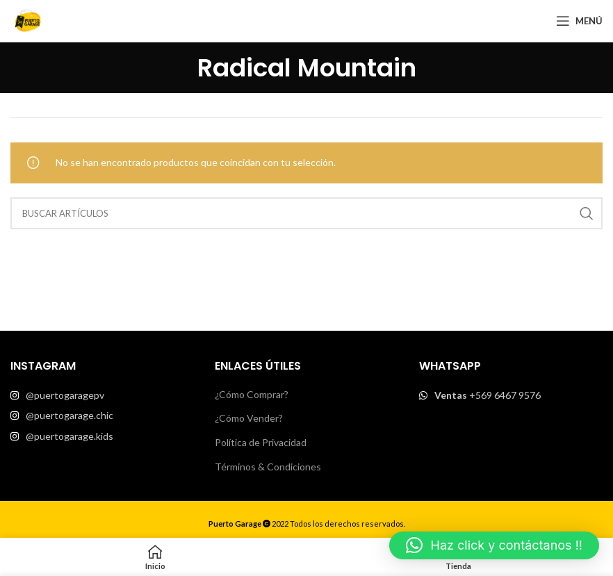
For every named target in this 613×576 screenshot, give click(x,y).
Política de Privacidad (260, 442)
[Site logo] (27, 20)
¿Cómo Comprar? (251, 394)
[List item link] (102, 395)
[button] (494, 545)
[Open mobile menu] (579, 21)
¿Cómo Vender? (249, 418)
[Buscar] (306, 213)
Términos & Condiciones (268, 466)
